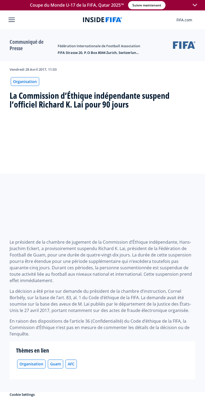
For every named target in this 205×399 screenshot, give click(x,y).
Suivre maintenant (146, 5)
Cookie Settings (22, 394)
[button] (195, 5)
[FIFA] (102, 19)
